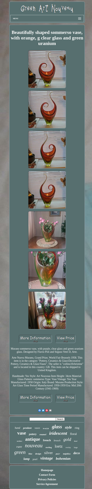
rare (19, 446)
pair (58, 454)
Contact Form (47, 474)
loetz (59, 446)
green (20, 452)
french (47, 440)
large (76, 447)
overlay (68, 447)
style (68, 427)
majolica (66, 454)
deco (76, 453)
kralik (46, 429)
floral (73, 434)
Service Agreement (47, 484)
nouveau (34, 445)
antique (32, 439)
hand (17, 427)
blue (30, 454)
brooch (57, 440)
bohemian (63, 458)
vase (21, 433)
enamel (43, 434)
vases (37, 428)
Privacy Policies (47, 479)
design (38, 454)
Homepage (47, 470)
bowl (75, 441)
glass (57, 426)
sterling (49, 447)
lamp (27, 458)
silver (48, 453)
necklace (19, 441)
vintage (46, 458)
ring (77, 427)
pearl (35, 459)
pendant (27, 428)
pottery (33, 434)
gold (67, 439)
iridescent (58, 433)
